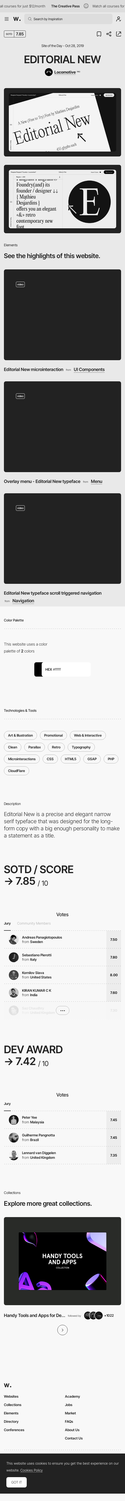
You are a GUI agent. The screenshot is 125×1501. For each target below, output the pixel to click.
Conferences (14, 1430)
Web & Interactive (88, 735)
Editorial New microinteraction (33, 369)
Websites (11, 1396)
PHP (111, 759)
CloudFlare (16, 771)
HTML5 (70, 759)
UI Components (89, 369)
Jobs (68, 1405)
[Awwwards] (17, 19)
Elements (11, 1413)
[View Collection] (62, 1261)
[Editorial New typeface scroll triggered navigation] (62, 538)
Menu (96, 481)
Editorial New (62, 59)
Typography (81, 747)
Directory (11, 1421)
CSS (50, 759)
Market (70, 1413)
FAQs (69, 1421)
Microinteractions (22, 759)
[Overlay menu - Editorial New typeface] (62, 426)
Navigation (23, 601)
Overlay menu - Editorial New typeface (42, 481)
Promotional (53, 735)
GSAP (92, 759)
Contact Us (74, 1438)
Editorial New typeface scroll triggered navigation (52, 593)
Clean (12, 747)
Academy (72, 1396)
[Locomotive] (62, 72)
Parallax (34, 747)
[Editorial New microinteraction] (62, 315)
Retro (56, 747)
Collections (12, 1405)
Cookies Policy (31, 1470)
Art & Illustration (20, 735)
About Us (72, 1430)
